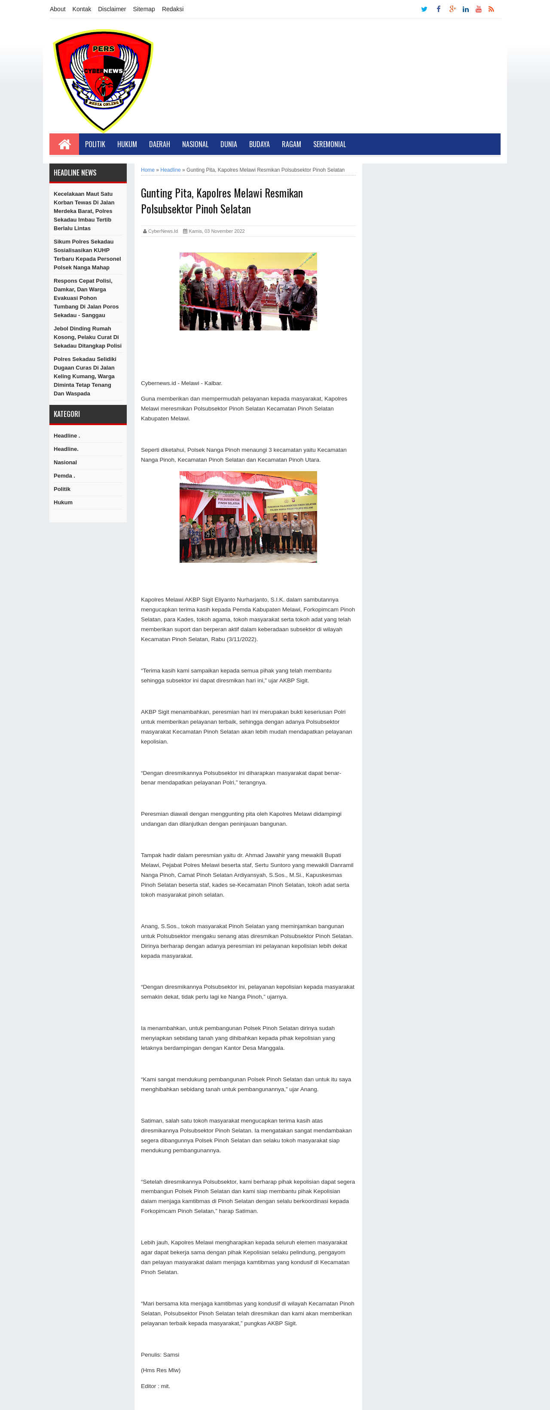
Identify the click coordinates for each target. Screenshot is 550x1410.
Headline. (66, 449)
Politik (95, 144)
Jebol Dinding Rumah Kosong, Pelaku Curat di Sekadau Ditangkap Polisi (88, 337)
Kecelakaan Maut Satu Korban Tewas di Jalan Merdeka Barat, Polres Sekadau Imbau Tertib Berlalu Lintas (84, 211)
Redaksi (173, 9)
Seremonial (329, 144)
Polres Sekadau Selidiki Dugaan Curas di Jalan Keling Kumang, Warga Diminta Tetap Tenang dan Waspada (85, 376)
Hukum (127, 144)
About (58, 9)
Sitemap (144, 9)
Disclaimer (112, 9)
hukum (63, 502)
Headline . (67, 435)
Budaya (259, 144)
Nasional (195, 144)
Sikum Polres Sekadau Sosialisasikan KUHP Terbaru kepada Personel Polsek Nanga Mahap (87, 254)
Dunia (228, 144)
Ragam (291, 144)
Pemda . (64, 475)
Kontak (82, 9)
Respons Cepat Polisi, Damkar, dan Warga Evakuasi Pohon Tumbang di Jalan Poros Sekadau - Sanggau (86, 298)
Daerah (159, 144)
